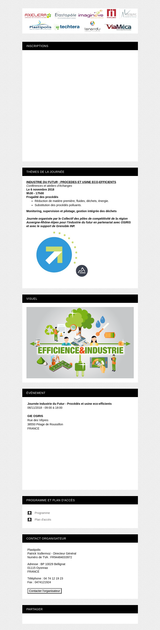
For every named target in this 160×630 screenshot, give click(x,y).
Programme (39, 513)
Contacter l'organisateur (44, 591)
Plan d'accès (39, 519)
